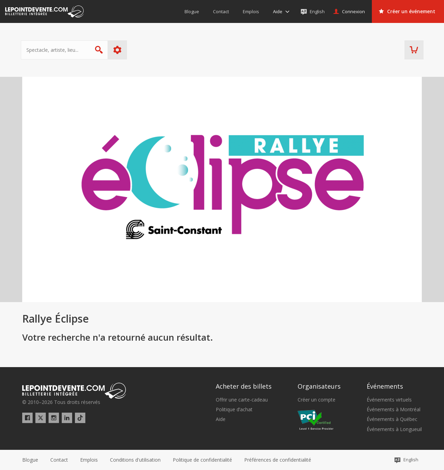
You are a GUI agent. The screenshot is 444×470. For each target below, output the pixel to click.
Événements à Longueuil (394, 429)
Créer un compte (316, 400)
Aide (220, 419)
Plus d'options (118, 49)
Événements (385, 386)
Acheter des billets (244, 386)
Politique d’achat (234, 409)
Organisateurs (319, 386)
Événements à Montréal (393, 409)
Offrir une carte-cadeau (242, 400)
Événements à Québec (392, 419)
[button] (277, 460)
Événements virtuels (389, 400)
